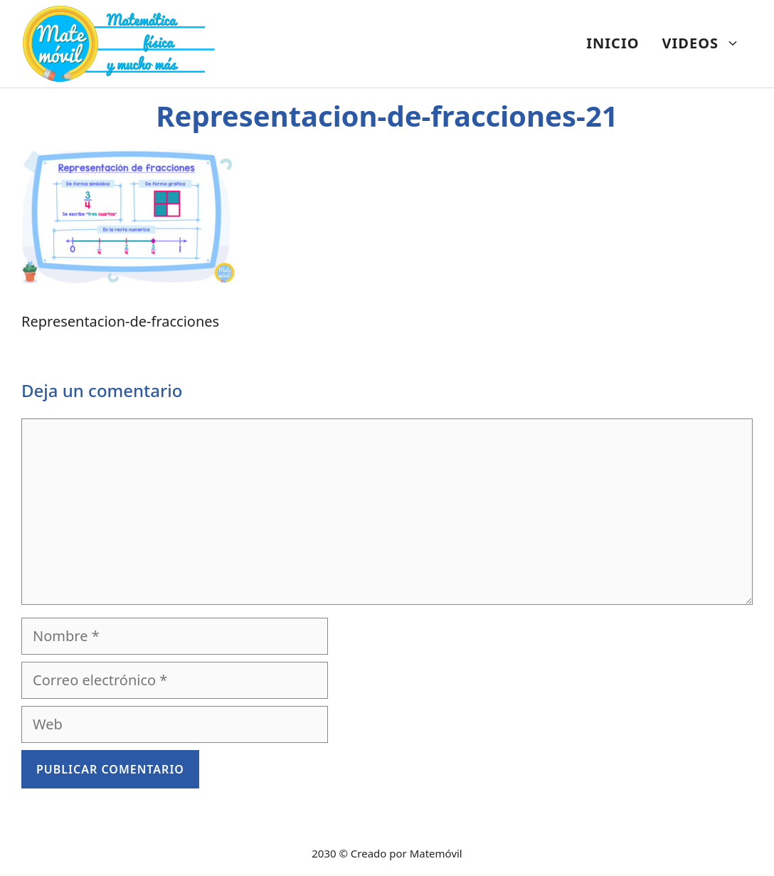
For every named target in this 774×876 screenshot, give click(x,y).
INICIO (612, 43)
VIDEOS (706, 43)
